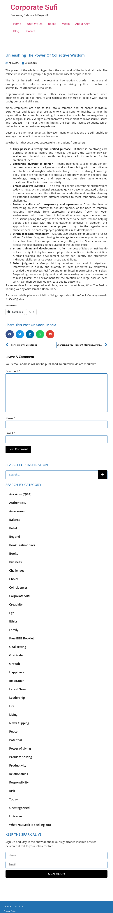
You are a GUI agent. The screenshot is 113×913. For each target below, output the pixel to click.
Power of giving (20, 748)
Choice (14, 579)
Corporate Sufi (34, 7)
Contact (30, 31)
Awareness (17, 511)
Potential (15, 740)
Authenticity (17, 503)
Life (11, 706)
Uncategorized (19, 808)
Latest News (18, 689)
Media (66, 24)
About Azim (82, 24)
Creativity (16, 604)
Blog (16, 31)
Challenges (16, 571)
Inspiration (16, 681)
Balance (14, 520)
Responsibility (19, 782)
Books (52, 24)
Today (13, 799)
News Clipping (19, 723)
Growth (14, 664)
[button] (10, 334)
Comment (13, 371)
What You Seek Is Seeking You (30, 825)
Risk (12, 791)
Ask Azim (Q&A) (20, 494)
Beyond (14, 537)
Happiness (16, 672)
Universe (15, 816)
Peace (13, 732)
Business (15, 562)
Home (17, 24)
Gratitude (16, 655)
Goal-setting (17, 647)
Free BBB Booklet (21, 638)
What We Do (35, 24)
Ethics (13, 621)
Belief (13, 528)
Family (13, 630)
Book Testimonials (22, 545)
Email (10, 433)
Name (10, 418)
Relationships (18, 774)
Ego (11, 613)
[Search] (102, 474)
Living (13, 715)
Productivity (17, 765)
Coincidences (18, 587)
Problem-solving (20, 757)
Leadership (17, 698)
